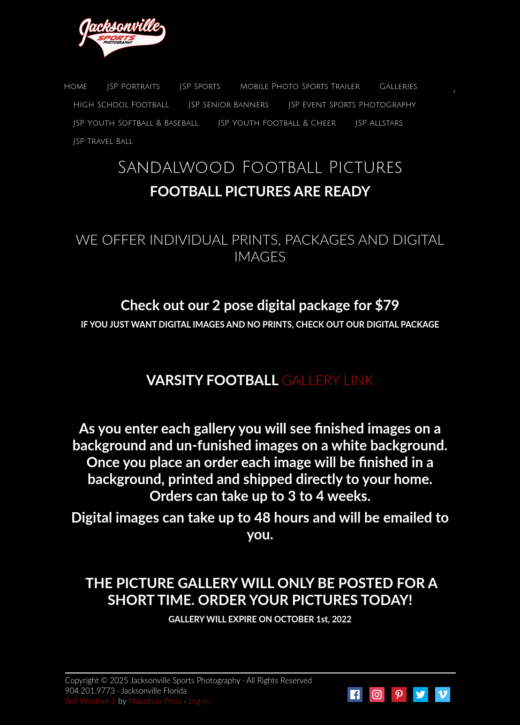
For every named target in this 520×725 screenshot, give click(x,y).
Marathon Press (155, 701)
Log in (198, 701)
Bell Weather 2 (90, 701)
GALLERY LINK (327, 379)
